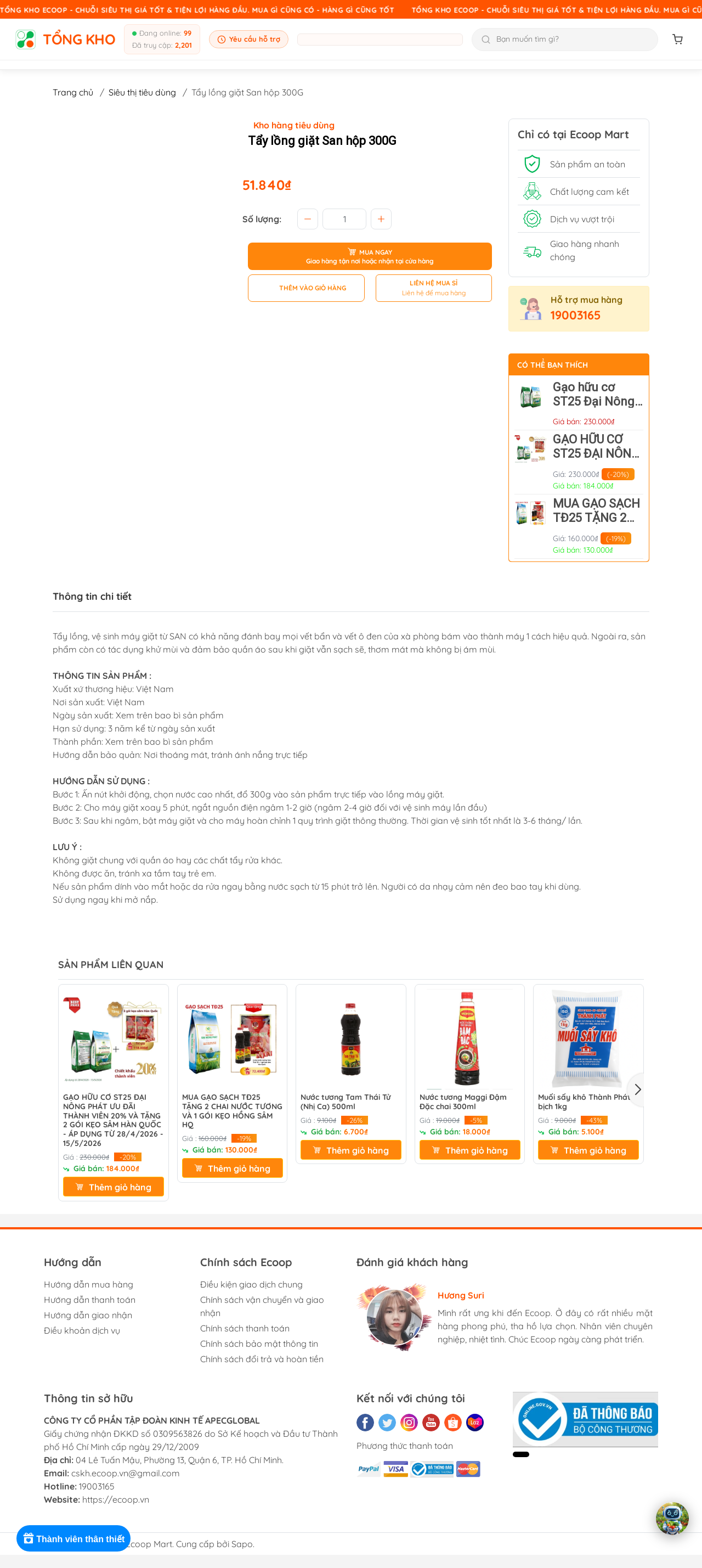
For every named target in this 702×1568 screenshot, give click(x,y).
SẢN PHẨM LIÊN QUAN (110, 964)
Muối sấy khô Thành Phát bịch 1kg (584, 1102)
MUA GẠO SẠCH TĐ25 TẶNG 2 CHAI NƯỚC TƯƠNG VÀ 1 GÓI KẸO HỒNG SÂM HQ (232, 1111)
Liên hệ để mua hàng (434, 293)
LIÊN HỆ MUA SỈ (433, 283)
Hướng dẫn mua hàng (88, 1284)
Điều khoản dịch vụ (82, 1330)
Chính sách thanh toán (245, 1328)
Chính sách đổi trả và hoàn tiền (262, 1358)
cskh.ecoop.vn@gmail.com (125, 1473)
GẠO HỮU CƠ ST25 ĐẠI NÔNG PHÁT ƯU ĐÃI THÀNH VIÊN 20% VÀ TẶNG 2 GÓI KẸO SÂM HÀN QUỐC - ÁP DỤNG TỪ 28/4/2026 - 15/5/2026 (113, 1120)
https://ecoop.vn (115, 1499)
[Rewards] (76, 1538)
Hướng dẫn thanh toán (89, 1299)
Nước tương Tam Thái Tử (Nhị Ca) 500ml (345, 1102)
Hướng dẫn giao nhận (88, 1315)
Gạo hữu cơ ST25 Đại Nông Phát (594, 401)
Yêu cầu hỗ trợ (248, 39)
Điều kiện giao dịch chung (251, 1284)
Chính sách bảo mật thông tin (259, 1343)
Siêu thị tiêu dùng (142, 92)
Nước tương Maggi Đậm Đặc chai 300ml (463, 1102)
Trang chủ (73, 92)
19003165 (576, 315)
